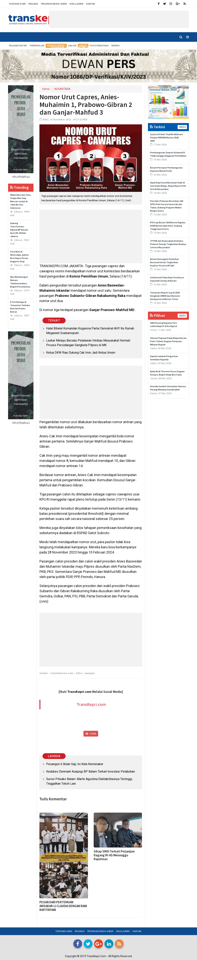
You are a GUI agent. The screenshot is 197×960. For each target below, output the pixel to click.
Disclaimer (76, 3)
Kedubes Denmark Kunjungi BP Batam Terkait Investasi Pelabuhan (90, 771)
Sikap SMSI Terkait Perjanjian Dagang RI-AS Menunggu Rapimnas (114, 855)
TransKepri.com (91, 704)
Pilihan (157, 315)
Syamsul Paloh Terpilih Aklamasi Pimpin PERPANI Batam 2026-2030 (166, 137)
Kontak (90, 3)
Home (14, 47)
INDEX (182, 127)
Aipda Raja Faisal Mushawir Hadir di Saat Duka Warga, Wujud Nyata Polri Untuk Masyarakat (168, 186)
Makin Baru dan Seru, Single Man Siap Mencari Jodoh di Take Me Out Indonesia (20, 201)
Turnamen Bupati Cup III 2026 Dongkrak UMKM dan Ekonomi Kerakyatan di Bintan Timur (165, 296)
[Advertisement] (119, 19)
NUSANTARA (36, 47)
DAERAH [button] (57, 48)
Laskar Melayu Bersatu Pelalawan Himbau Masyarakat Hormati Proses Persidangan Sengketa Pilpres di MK (88, 343)
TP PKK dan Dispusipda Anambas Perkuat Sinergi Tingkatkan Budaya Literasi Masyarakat (168, 244)
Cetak (91, 733)
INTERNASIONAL (119, 47)
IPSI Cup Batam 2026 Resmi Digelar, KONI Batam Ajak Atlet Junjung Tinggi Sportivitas (167, 225)
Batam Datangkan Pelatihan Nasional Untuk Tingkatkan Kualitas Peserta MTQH (164, 262)
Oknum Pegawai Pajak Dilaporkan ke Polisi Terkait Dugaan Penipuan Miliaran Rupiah (168, 341)
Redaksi (33, 3)
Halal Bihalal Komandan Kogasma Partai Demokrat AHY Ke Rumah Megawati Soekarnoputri (90, 331)
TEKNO (164, 47)
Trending (19, 187)
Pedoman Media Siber (54, 3)
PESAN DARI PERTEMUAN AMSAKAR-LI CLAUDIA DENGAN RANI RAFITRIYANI (63, 906)
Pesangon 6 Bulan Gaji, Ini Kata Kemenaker (74, 764)
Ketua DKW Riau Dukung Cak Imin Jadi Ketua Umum (80, 352)
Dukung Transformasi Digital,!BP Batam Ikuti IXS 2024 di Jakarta (19, 230)
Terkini (157, 126)
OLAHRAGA (145, 47)
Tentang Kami (17, 3)
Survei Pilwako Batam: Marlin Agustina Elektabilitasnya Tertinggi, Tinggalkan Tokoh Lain (89, 781)
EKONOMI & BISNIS (86, 47)
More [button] (76, 57)
